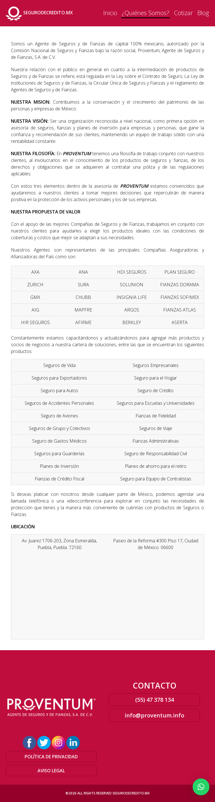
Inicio (110, 12)
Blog (203, 12)
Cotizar (183, 12)
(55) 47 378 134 (154, 699)
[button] (201, 786)
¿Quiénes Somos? (145, 12)
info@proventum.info (154, 715)
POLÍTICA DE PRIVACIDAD (51, 757)
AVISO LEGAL (51, 771)
